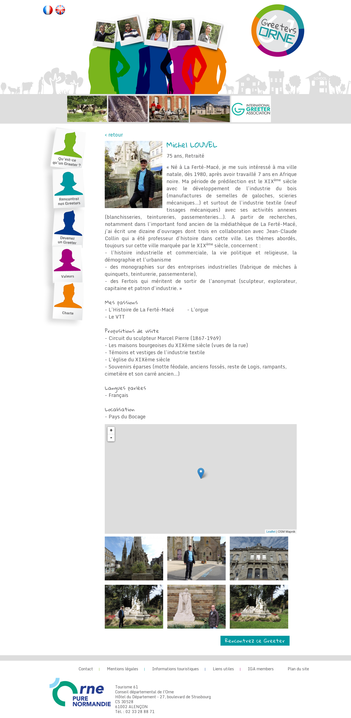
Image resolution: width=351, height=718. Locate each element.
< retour (114, 134)
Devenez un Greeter (67, 229)
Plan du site (298, 669)
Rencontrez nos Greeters (67, 189)
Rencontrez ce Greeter (255, 640)
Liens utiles (223, 669)
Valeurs (67, 266)
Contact (86, 669)
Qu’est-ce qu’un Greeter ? (67, 148)
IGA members (261, 669)
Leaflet (270, 531)
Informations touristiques (175, 669)
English (60, 10)
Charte (67, 301)
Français (48, 10)
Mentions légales (122, 669)
